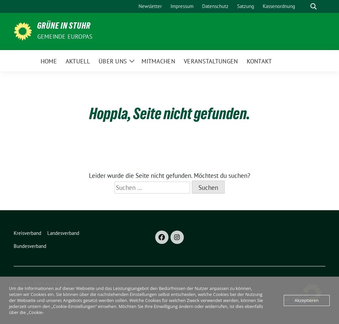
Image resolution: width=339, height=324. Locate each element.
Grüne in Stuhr (64, 27)
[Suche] (304, 6)
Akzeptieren (307, 300)
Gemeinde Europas (65, 36)
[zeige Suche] (313, 6)
